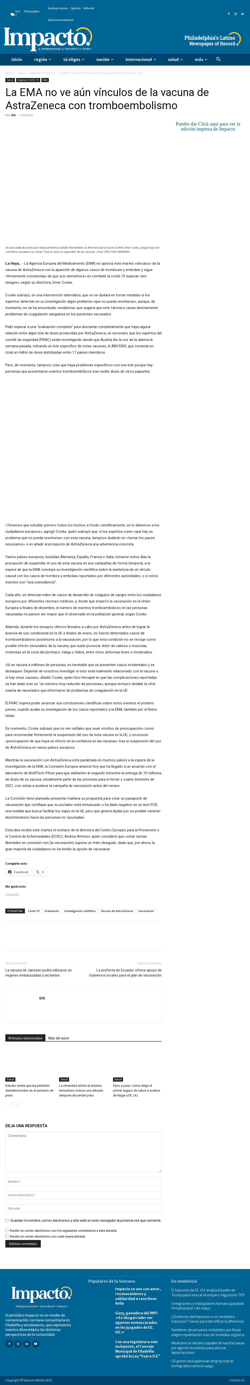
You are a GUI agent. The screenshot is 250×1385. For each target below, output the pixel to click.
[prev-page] (8, 1105)
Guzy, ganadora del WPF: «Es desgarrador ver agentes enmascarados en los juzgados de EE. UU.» (136, 1322)
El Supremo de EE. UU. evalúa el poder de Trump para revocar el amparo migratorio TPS (208, 1292)
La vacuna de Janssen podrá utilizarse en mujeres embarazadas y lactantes (38, 973)
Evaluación (52, 911)
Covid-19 (33, 911)
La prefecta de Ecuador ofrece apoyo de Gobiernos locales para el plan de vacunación (125, 973)
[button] (218, 59)
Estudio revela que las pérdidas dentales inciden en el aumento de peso (29, 1090)
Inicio (9, 73)
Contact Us (237, 1380)
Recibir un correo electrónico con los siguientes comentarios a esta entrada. (63, 1230)
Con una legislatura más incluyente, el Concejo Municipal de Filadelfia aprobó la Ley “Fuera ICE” (137, 1349)
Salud (21, 73)
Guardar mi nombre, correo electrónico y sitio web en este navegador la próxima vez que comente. (85, 1220)
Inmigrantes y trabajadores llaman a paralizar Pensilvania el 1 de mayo (207, 1306)
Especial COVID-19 (42, 73)
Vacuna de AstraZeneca (117, 911)
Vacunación (146, 911)
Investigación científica (79, 911)
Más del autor (58, 1038)
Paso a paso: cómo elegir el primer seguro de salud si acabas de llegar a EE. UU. (136, 1090)
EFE (13, 115)
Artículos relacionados (25, 1038)
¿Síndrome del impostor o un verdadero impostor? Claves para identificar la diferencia (207, 1319)
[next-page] (16, 1105)
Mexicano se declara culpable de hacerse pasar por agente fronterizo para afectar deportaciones (208, 1348)
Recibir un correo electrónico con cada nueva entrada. (48, 1236)
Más (45, 80)
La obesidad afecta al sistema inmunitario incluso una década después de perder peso (81, 1090)
